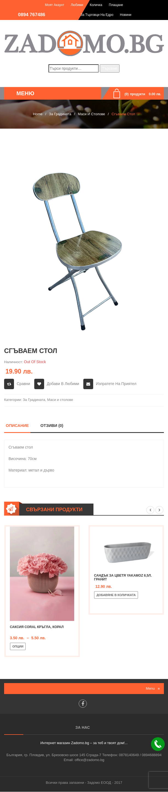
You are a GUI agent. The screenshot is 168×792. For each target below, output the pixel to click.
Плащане (116, 5)
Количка (96, 5)
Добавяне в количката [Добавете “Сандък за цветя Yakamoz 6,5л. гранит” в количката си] (116, 595)
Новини (126, 15)
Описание (17, 425)
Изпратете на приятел (116, 383)
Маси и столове (91, 114)
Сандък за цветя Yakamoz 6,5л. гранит (123, 578)
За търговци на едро (97, 15)
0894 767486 (31, 14)
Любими (77, 5)
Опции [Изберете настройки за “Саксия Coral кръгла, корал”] (17, 646)
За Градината (60, 114)
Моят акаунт (54, 5)
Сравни (23, 383)
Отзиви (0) (51, 425)
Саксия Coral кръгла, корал (37, 627)
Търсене (109, 68)
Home (37, 114)
